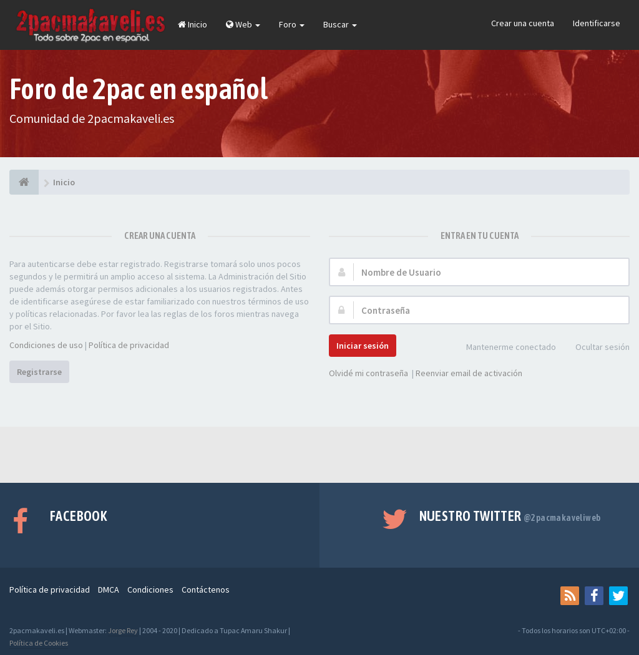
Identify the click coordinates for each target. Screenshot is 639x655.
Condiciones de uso (46, 345)
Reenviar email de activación (469, 373)
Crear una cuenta (522, 23)
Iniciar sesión (362, 345)
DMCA (108, 589)
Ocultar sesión (596, 347)
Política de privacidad (129, 345)
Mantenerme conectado (504, 347)
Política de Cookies (38, 643)
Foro (292, 24)
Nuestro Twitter (510, 516)
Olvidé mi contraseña (368, 373)
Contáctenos (206, 589)
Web (243, 24)
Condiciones (150, 589)
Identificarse (596, 23)
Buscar (340, 24)
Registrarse (39, 371)
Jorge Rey (123, 630)
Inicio (192, 24)
